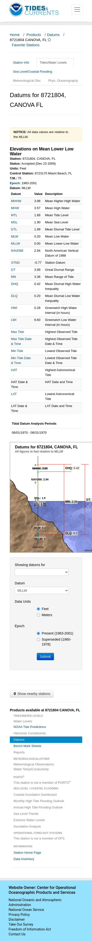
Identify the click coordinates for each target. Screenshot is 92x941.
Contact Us (17, 934)
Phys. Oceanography (63, 80)
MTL (14, 215)
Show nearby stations (31, 694)
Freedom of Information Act (30, 929)
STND (15, 262)
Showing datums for (30, 565)
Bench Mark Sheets (27, 746)
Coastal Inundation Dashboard (35, 794)
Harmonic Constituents (29, 733)
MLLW (15, 243)
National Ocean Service (26, 910)
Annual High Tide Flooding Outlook (38, 807)
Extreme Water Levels (29, 820)
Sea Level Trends (25, 814)
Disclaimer (17, 919)
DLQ (14, 296)
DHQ (14, 284)
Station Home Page (27, 852)
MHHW (16, 201)
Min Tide (17, 351)
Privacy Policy (19, 915)
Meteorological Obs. (27, 80)
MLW (14, 236)
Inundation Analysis (27, 826)
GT (13, 270)
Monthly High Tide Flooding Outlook (38, 801)
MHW (15, 208)
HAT (14, 370)
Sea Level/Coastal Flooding (34, 71)
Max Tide (17, 332)
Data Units (23, 601)
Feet (43, 609)
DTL (14, 229)
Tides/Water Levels (55, 62)
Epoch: (15, 183)
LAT (14, 394)
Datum (20, 583)
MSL (14, 222)
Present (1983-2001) (55, 633)
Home (15, 35)
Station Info (23, 62)
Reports (19, 752)
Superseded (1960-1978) (54, 641)
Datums (53, 35)
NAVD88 (17, 250)
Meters (44, 615)
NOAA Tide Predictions (29, 727)
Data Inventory (23, 859)
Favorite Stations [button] (28, 45)
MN (13, 277)
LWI (13, 320)
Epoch (20, 626)
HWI (14, 308)
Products (33, 35)
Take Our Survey (21, 924)
